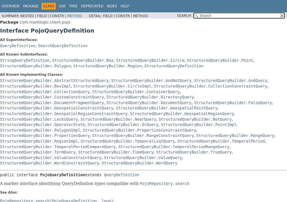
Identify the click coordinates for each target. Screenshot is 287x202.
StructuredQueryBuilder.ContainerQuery (136, 91)
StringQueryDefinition (25, 60)
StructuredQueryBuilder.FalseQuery (233, 102)
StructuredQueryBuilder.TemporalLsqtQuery (127, 141)
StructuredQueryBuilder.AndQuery (230, 80)
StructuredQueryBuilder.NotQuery (195, 119)
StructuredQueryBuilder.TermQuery (38, 152)
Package (30, 6)
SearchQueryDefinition (62, 45)
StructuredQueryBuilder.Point (220, 60)
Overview (11, 6)
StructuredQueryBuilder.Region (107, 66)
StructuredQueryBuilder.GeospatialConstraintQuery (57, 108)
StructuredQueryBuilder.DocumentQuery (149, 102)
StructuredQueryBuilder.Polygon (35, 66)
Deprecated (92, 6)
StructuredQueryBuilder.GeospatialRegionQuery (182, 113)
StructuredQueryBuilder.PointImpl (199, 124)
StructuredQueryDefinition (173, 66)
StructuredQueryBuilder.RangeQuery (235, 135)
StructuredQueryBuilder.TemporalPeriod (221, 141)
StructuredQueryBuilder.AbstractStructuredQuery (54, 80)
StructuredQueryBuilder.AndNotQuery (151, 80)
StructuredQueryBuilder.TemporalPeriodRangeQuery (173, 146)
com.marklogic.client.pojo (45, 22)
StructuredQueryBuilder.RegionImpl (39, 141)
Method (74, 16)
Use (62, 6)
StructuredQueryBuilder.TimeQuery (116, 152)
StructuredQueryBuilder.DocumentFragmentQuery (52, 102)
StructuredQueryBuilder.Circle (150, 60)
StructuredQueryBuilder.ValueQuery (143, 157)
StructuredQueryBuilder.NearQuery (118, 119)
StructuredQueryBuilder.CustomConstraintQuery (52, 97)
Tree (73, 6)
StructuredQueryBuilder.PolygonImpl (40, 130)
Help (125, 6)
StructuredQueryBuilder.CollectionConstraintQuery (210, 86)
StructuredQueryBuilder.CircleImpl (112, 86)
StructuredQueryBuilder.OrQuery (122, 124)
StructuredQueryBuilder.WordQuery (139, 163)
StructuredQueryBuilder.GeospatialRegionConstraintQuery (64, 113)
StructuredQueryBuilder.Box (83, 60)
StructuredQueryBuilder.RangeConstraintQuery (143, 135)
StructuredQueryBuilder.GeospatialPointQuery (166, 108)
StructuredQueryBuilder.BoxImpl (35, 86)
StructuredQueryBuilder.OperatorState (42, 124)
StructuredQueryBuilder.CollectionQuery (45, 91)
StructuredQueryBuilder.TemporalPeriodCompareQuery (58, 146)
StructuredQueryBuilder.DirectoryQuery (150, 97)
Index (112, 6)
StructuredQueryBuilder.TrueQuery (194, 152)
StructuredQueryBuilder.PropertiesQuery (45, 135)
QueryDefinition (17, 45)
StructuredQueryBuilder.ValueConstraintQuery (50, 157)
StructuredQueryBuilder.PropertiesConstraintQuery (139, 130)
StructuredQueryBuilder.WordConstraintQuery (49, 163)
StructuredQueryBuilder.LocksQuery (39, 119)
